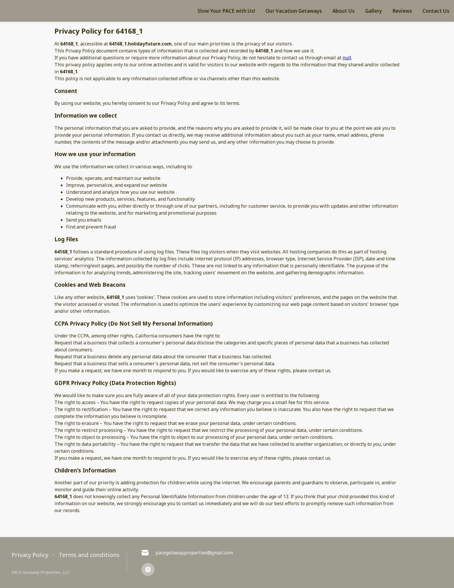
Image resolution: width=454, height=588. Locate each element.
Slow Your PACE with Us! (226, 11)
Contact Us (435, 11)
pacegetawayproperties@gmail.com (187, 552)
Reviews (402, 11)
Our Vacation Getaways (294, 11)
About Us (343, 11)
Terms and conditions (89, 555)
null (347, 57)
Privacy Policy (30, 555)
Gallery (373, 11)
